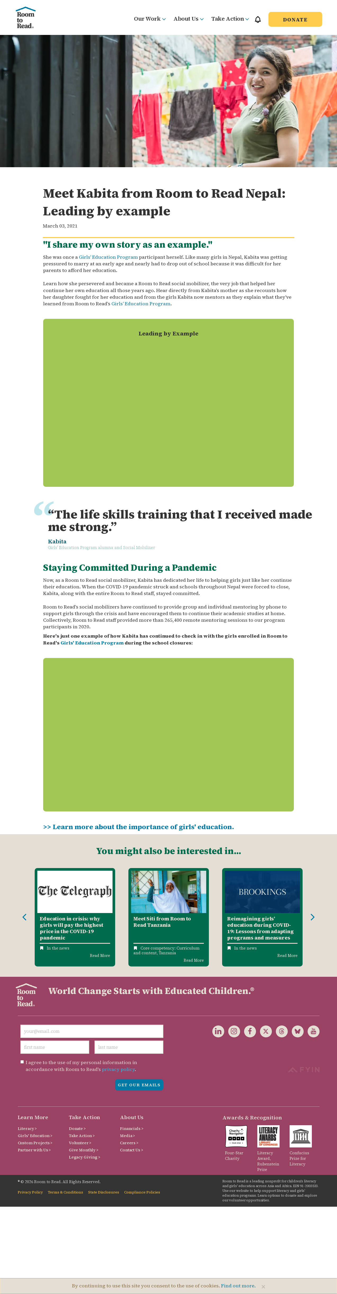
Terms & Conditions (65, 1192)
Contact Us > (131, 1150)
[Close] (263, 1286)
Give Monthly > (83, 1150)
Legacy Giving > (84, 1157)
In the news (58, 948)
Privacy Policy (30, 1192)
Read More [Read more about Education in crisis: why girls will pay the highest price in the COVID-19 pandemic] (100, 955)
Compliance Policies (142, 1192)
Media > (127, 1135)
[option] (75, 917)
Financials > (131, 1128)
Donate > (77, 1128)
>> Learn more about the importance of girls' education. (138, 827)
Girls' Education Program (108, 257)
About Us (188, 18)
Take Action (230, 18)
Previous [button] (24, 917)
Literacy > (27, 1128)
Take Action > (82, 1135)
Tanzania (167, 953)
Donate (295, 19)
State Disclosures (103, 1192)
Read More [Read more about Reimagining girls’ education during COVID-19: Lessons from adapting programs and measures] (287, 955)
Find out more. (238, 1285)
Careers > (129, 1143)
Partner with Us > (34, 1150)
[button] (258, 22)
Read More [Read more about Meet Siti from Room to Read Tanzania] (194, 960)
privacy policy (118, 1069)
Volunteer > (80, 1143)
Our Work (149, 18)
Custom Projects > (35, 1143)
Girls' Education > (35, 1135)
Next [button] (312, 917)
